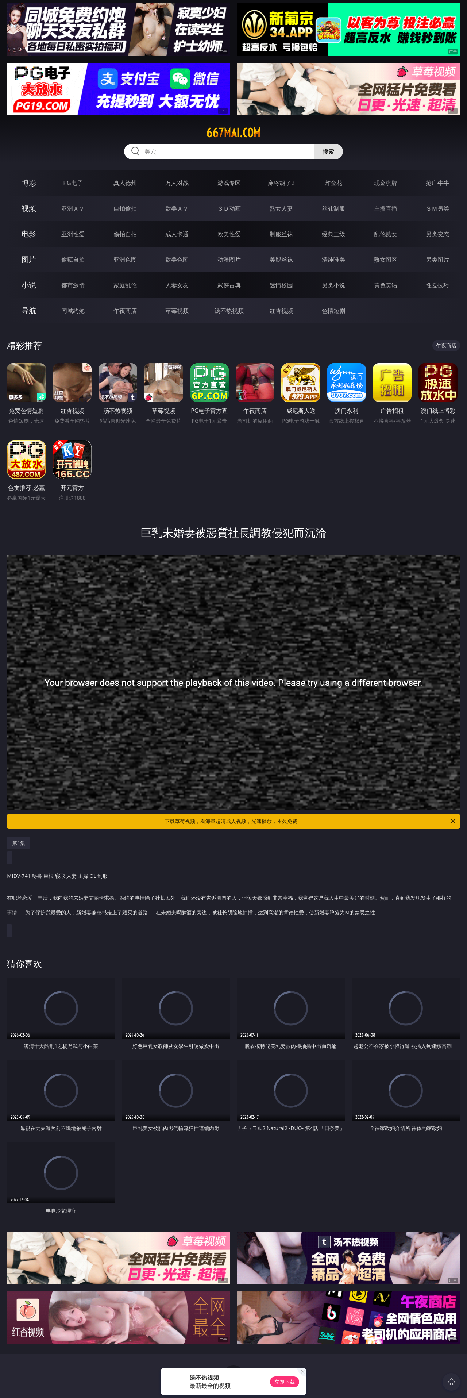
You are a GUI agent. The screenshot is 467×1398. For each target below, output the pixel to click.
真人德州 (125, 183)
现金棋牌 (385, 183)
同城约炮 (73, 311)
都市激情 (73, 285)
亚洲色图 (125, 260)
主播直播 (385, 208)
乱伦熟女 (385, 234)
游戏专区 (229, 183)
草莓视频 (177, 311)
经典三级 (333, 234)
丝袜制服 (333, 208)
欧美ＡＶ (177, 208)
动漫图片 (229, 260)
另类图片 (437, 260)
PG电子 (72, 183)
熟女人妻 (281, 208)
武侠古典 (229, 285)
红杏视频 (281, 311)
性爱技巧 (437, 285)
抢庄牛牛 (437, 183)
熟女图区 (385, 260)
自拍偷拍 (125, 208)
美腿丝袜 (281, 260)
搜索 (328, 151)
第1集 (18, 843)
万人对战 (177, 183)
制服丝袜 (281, 234)
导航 (29, 310)
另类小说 (333, 285)
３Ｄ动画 (229, 208)
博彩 (29, 183)
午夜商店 (125, 311)
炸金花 (333, 183)
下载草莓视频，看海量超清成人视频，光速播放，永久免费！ (310, 821)
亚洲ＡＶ (73, 208)
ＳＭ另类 (437, 208)
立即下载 (284, 1381)
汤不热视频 (229, 311)
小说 (29, 285)
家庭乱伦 (125, 285)
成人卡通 (177, 234)
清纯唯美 (333, 260)
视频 (29, 208)
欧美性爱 (229, 234)
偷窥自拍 (73, 260)
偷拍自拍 (125, 234)
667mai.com (233, 133)
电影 (29, 234)
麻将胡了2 (281, 183)
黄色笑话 (385, 285)
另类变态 (437, 234)
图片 (29, 259)
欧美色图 (177, 260)
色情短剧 (333, 311)
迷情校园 (281, 285)
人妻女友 (177, 285)
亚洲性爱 (73, 234)
